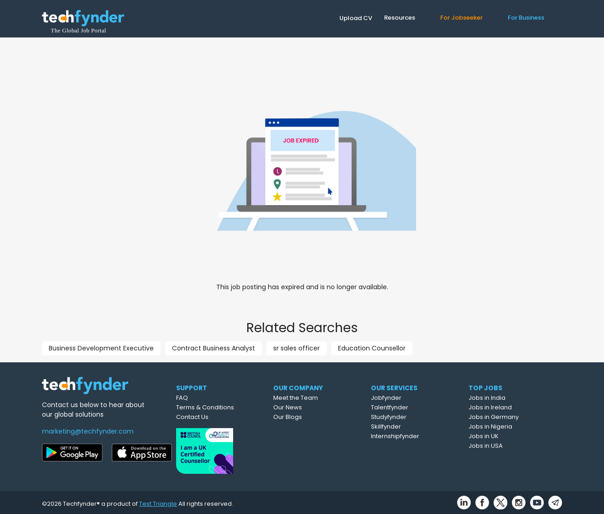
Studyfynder (411, 417)
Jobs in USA (507, 445)
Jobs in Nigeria (512, 426)
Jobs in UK (505, 436)
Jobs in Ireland (511, 407)
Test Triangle (158, 501)
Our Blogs (309, 417)
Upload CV (355, 18)
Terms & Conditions (223, 407)
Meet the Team (317, 397)
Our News (309, 407)
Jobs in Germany (515, 417)
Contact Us (210, 417)
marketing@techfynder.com (88, 431)
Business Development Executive (101, 348)
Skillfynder (409, 426)
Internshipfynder (418, 436)
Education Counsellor (372, 348)
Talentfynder (412, 407)
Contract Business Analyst (213, 348)
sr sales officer (296, 348)
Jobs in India (508, 397)
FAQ (200, 397)
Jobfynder (409, 397)
